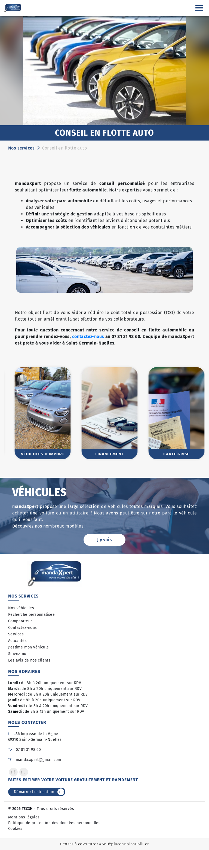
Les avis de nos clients (29, 660)
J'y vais (104, 539)
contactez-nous (88, 336)
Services (16, 634)
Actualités (17, 640)
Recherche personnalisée (31, 614)
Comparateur (20, 621)
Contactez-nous (22, 627)
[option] (38, 413)
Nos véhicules (21, 608)
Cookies (15, 828)
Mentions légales (23, 817)
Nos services (21, 148)
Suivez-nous (19, 653)
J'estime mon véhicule (28, 647)
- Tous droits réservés (53, 808)
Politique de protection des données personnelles (54, 823)
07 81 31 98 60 (24, 749)
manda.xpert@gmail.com (34, 759)
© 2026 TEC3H (20, 808)
